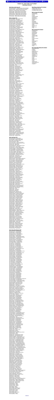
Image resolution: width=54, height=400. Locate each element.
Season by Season (22, 1)
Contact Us (27, 395)
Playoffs (27, 1)
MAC (40, 1)
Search (43, 1)
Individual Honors (31, 1)
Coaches (12, 1)
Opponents (16, 1)
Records (37, 1)
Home (8, 1)
